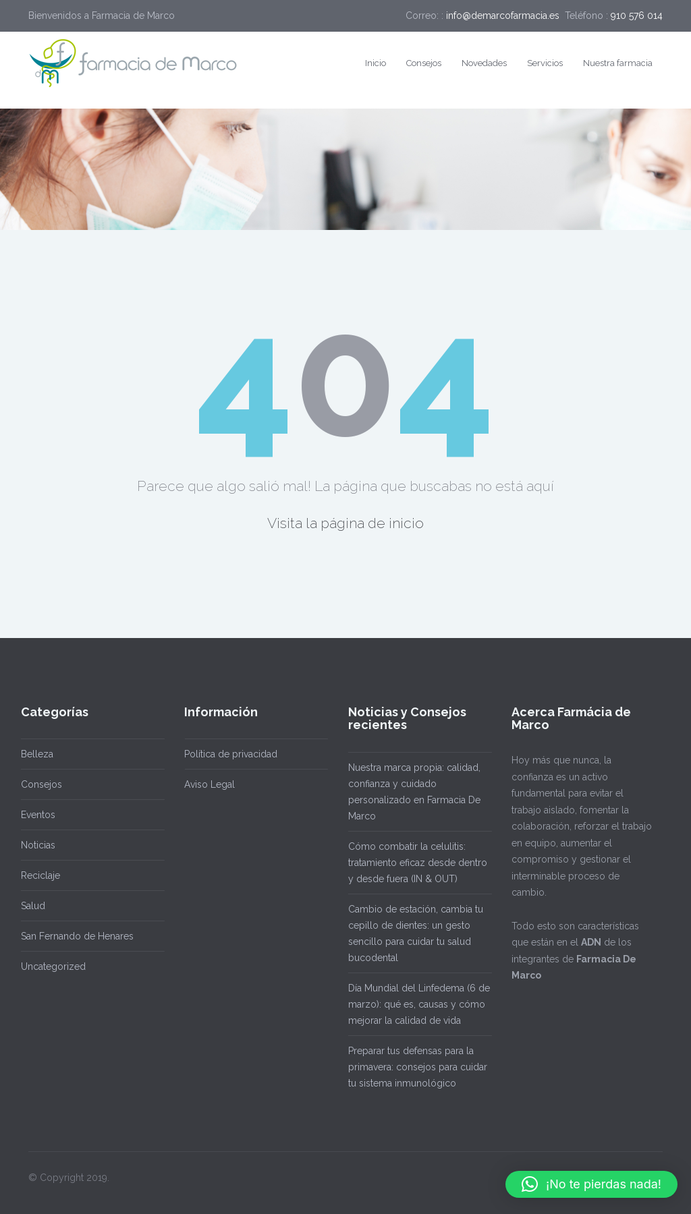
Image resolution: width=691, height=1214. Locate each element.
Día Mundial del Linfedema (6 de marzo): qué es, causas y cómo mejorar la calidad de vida (414, 1004)
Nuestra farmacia (618, 63)
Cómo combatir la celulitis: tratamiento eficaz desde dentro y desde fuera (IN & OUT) (412, 862)
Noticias (33, 845)
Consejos (423, 63)
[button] (591, 1184)
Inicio (375, 63)
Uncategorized (48, 966)
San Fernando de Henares (72, 936)
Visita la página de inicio (345, 523)
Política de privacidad (226, 754)
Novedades (484, 63)
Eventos (33, 814)
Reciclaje (35, 875)
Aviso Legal (204, 784)
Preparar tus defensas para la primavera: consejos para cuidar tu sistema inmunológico (412, 1067)
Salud (28, 905)
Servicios (545, 63)
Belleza (32, 754)
